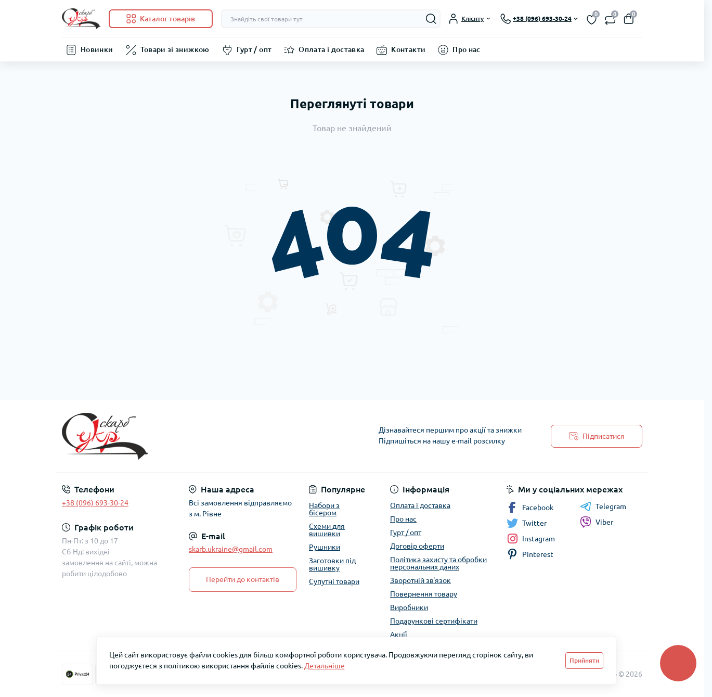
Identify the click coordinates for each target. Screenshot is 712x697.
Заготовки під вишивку (332, 564)
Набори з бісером (324, 509)
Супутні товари (334, 581)
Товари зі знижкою (175, 49)
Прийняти (584, 660)
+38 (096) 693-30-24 (95, 503)
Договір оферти (417, 546)
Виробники (409, 607)
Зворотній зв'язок (420, 580)
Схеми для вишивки (327, 530)
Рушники (324, 547)
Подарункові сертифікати (433, 621)
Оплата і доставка (331, 49)
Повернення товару (423, 594)
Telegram (603, 506)
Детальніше (324, 666)
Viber (596, 522)
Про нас (466, 49)
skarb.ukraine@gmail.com (231, 549)
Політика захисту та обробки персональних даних (438, 563)
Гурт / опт (254, 49)
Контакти (408, 49)
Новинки (97, 49)
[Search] (431, 19)
